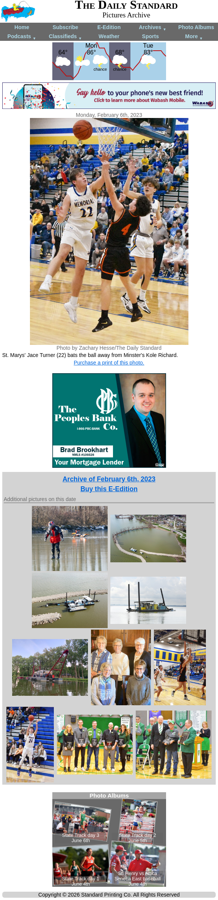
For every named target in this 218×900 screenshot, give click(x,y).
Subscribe (65, 27)
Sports (150, 36)
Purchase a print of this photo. (109, 363)
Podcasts (22, 36)
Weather (109, 36)
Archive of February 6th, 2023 (109, 479)
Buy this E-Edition (109, 489)
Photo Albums (196, 27)
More (194, 36)
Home (21, 27)
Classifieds (65, 36)
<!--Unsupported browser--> (109, 839)
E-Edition (109, 27)
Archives (152, 27)
